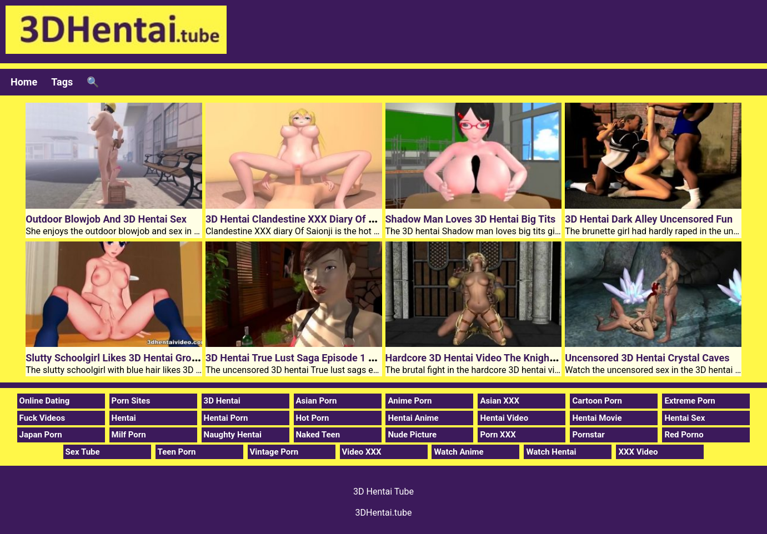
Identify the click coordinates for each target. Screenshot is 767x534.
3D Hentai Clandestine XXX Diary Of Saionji (302, 219)
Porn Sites (131, 401)
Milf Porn (129, 435)
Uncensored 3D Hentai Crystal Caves (647, 358)
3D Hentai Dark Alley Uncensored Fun (649, 219)
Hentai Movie (596, 418)
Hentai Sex (684, 418)
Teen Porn (177, 452)
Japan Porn (40, 435)
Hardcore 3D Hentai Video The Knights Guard (486, 358)
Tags (62, 82)
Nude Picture (412, 435)
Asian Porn (316, 401)
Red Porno (683, 435)
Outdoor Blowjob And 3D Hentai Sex (106, 219)
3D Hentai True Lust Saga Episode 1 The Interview (317, 358)
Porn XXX (497, 435)
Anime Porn (410, 401)
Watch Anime (458, 452)
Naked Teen (318, 435)
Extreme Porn (689, 401)
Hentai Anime (413, 418)
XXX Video (638, 452)
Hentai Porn (226, 418)
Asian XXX (499, 401)
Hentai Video (504, 418)
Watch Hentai (551, 452)
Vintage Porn (274, 452)
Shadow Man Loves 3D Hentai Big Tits (470, 219)
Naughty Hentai (233, 435)
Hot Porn (312, 418)
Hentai (124, 418)
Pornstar (588, 435)
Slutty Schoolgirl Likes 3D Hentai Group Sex (124, 358)
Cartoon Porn (597, 401)
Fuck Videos (42, 418)
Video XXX (362, 452)
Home (24, 82)
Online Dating (44, 401)
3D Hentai (222, 401)
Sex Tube (83, 452)
